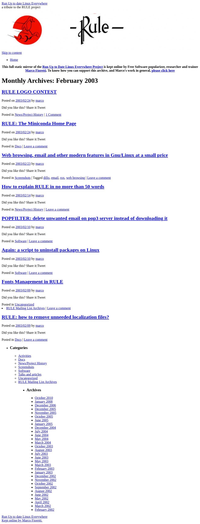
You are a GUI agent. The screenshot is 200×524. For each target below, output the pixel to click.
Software (21, 241)
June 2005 (41, 420)
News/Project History (29, 114)
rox (62, 177)
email (55, 177)
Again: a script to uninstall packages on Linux (50, 250)
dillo (46, 177)
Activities (24, 356)
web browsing (75, 177)
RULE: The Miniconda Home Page (39, 123)
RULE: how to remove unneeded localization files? (55, 317)
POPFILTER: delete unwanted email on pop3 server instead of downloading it (84, 218)
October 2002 (44, 483)
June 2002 (41, 494)
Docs (18, 146)
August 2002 (43, 491)
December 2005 (45, 409)
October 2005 (44, 416)
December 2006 (45, 405)
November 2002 (45, 480)
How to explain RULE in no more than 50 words (53, 186)
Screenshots (22, 177)
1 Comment (53, 114)
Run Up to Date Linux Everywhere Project (72, 67)
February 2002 (44, 509)
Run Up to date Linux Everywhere (24, 3)
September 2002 (45, 487)
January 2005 (44, 424)
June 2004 (41, 435)
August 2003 (43, 450)
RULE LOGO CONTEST (29, 91)
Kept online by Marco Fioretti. (22, 520)
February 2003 (44, 468)
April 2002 (42, 502)
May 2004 (41, 439)
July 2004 (41, 431)
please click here (163, 70)
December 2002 (45, 476)
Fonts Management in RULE (32, 281)
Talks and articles (29, 374)
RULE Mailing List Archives (25, 308)
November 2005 (45, 412)
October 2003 (44, 446)
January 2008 (44, 401)
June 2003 (41, 457)
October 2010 (44, 398)
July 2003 (41, 453)
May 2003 (41, 461)
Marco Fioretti (35, 70)
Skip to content (12, 52)
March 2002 (43, 506)
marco (40, 100)
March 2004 (43, 442)
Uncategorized (24, 304)
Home (14, 59)
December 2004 (45, 427)
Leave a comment (35, 146)
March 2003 (43, 465)
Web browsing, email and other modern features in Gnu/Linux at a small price (85, 155)
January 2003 (44, 472)
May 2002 (41, 498)
